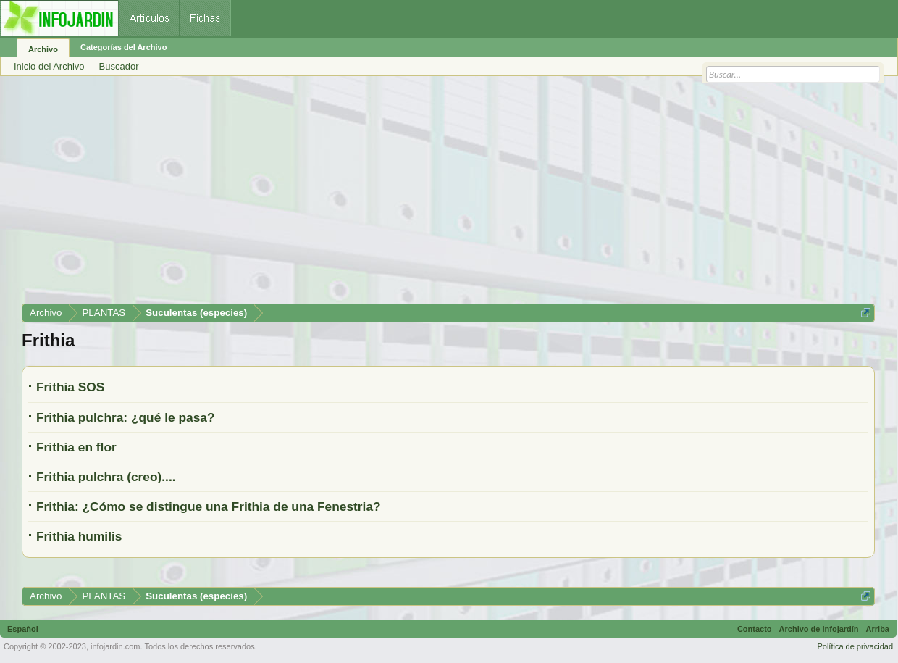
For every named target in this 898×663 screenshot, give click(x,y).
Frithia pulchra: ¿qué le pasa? (125, 417)
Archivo (43, 49)
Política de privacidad (855, 646)
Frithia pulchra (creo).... (106, 477)
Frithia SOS (70, 387)
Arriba (877, 629)
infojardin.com (115, 646)
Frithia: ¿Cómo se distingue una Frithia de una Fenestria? (208, 506)
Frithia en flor (76, 447)
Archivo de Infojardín (819, 629)
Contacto (754, 629)
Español (22, 629)
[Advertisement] (448, 194)
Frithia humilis (79, 536)
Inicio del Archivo (49, 66)
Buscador (119, 66)
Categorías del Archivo (123, 47)
